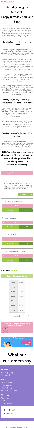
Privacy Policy (6, 385)
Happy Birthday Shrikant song (17, 173)
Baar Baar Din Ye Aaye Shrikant (14, 201)
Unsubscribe (6, 382)
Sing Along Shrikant (10, 235)
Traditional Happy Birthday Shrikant (15, 251)
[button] (31, 2)
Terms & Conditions (9, 390)
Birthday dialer (7, 375)
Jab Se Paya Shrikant (11, 218)
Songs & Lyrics (7, 403)
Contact (4, 400)
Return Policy (6, 388)
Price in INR (24, 194)
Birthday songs (7, 372)
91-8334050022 (9, 413)
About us (5, 398)
